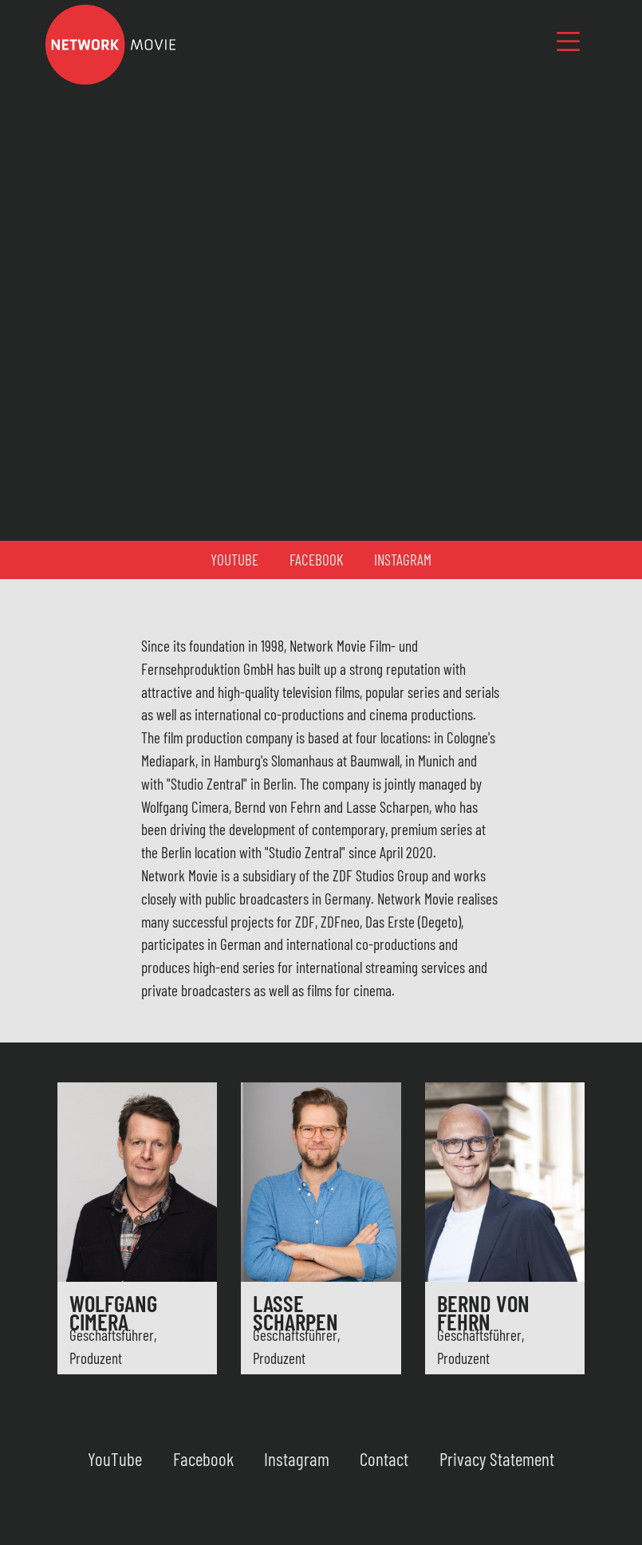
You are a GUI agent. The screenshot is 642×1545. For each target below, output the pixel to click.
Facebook (316, 559)
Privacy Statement (496, 1459)
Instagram (402, 559)
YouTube (234, 559)
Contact (384, 1459)
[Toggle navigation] (568, 41)
